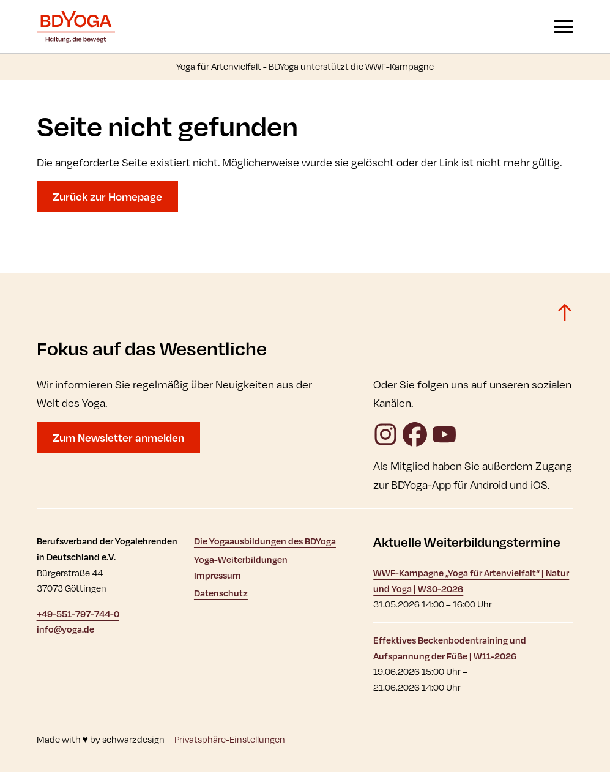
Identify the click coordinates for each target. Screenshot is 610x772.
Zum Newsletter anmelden (118, 437)
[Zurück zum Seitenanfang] (564, 312)
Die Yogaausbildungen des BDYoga (265, 541)
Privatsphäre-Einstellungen (229, 739)
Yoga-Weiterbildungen (241, 559)
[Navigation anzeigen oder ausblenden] (563, 26)
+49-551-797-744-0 (78, 613)
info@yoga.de (65, 629)
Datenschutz (221, 593)
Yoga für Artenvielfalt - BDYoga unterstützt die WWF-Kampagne (305, 66)
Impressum (217, 575)
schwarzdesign (133, 739)
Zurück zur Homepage (107, 196)
